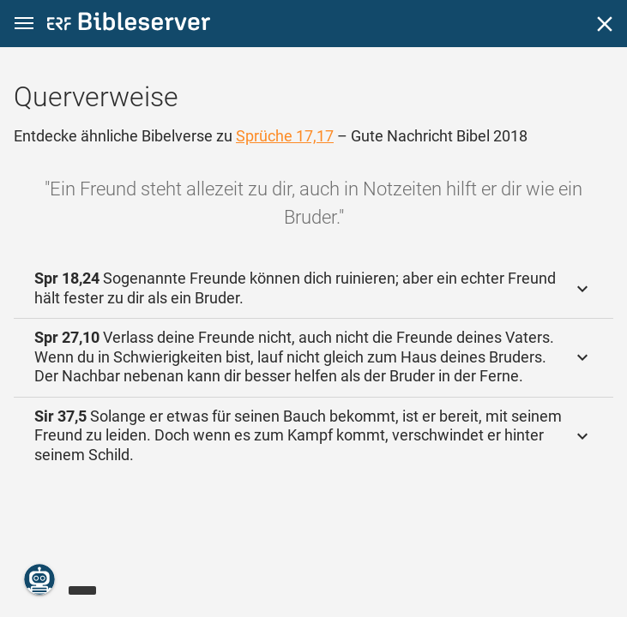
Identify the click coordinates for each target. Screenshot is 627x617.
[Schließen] (605, 24)
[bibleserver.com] (128, 24)
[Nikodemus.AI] (39, 579)
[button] (24, 23)
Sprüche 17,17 (285, 136)
